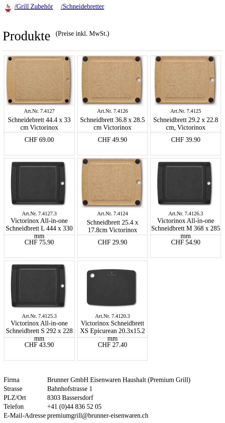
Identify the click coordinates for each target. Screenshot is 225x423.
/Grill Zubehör (34, 6)
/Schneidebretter (82, 6)
